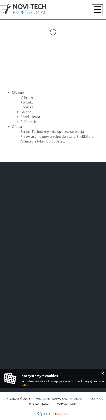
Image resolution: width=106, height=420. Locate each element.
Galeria (25, 112)
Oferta (17, 127)
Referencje (28, 122)
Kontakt (26, 102)
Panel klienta (30, 117)
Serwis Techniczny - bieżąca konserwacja (52, 132)
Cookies (26, 107)
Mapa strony (66, 403)
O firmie (26, 97)
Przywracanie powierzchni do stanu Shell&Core (57, 136)
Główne (18, 92)
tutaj (24, 385)
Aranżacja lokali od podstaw (42, 141)
